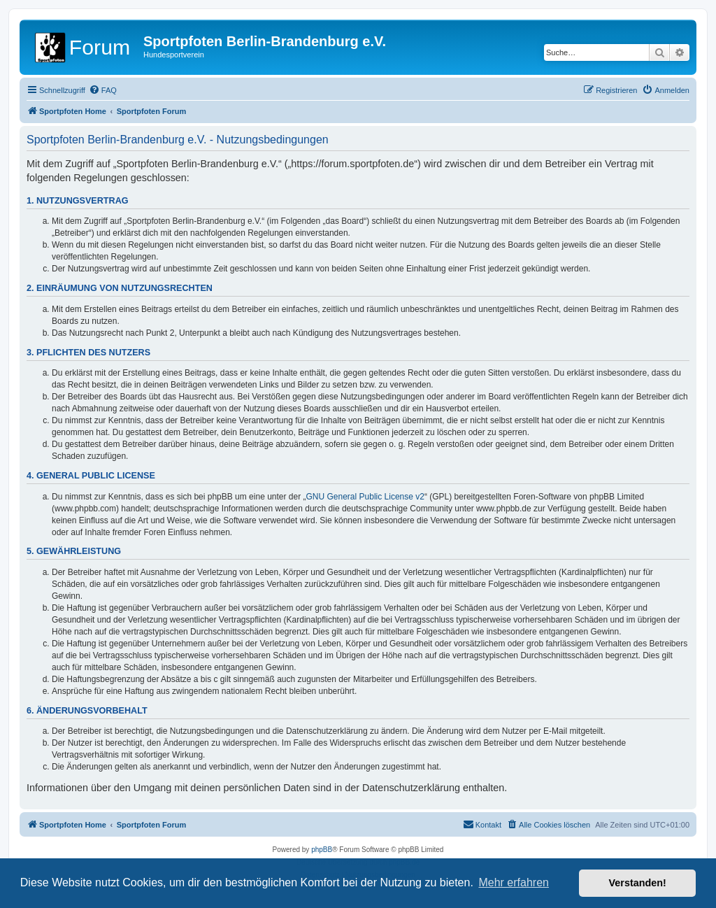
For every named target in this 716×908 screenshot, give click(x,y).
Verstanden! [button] (637, 882)
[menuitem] (103, 90)
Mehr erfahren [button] (513, 882)
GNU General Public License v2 (365, 497)
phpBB (321, 849)
